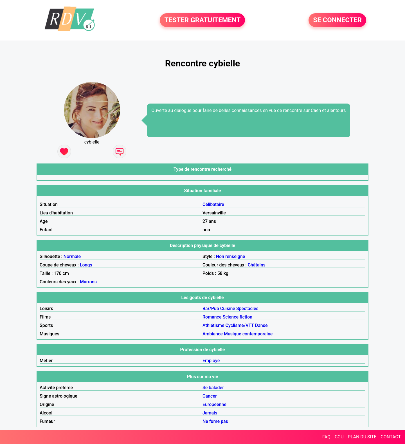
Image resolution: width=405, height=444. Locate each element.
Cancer (209, 396)
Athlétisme (213, 325)
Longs (86, 265)
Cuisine (227, 308)
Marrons (88, 281)
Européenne (214, 404)
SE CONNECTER (337, 20)
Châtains (257, 265)
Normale (72, 256)
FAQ (326, 436)
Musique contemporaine (248, 334)
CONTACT (391, 436)
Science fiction (238, 317)
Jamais (209, 413)
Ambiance (212, 334)
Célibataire (213, 204)
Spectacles (247, 308)
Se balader (213, 387)
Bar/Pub (210, 308)
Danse (261, 325)
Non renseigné (230, 256)
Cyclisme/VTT (239, 325)
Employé (211, 360)
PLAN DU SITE (362, 436)
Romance (212, 317)
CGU (339, 436)
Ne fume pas (215, 421)
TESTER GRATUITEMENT (202, 20)
